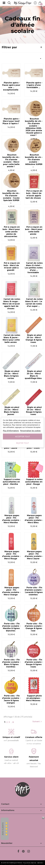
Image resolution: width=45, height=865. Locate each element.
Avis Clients (3, 828)
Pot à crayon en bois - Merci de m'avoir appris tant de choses (34, 194)
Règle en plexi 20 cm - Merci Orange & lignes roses (34, 338)
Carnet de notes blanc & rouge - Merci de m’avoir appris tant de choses (11, 304)
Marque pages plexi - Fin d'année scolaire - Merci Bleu (34, 519)
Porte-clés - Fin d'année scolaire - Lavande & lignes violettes (34, 591)
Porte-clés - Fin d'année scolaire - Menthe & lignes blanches (11, 627)
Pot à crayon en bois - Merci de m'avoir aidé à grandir (12, 266)
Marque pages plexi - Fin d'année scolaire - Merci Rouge (11, 555)
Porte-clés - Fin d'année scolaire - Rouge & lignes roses (34, 663)
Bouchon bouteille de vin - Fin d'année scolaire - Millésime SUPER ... (34, 161)
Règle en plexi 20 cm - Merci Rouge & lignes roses (34, 410)
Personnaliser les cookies (30, 430)
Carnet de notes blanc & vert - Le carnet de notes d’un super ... (34, 302)
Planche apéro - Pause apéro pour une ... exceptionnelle (11, 86)
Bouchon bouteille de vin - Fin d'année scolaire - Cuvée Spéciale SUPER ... (11, 197)
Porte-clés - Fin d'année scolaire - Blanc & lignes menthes (11, 663)
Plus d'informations (11, 430)
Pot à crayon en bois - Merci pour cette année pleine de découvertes (11, 231)
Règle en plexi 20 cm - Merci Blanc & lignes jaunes (11, 410)
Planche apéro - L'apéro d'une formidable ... (34, 85)
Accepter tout (22, 436)
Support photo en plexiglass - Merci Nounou (34, 698)
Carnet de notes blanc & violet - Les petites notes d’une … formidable (34, 267)
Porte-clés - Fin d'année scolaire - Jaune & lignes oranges (11, 699)
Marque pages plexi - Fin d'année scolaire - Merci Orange (11, 591)
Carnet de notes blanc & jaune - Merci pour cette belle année (11, 338)
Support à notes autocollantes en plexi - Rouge (34, 481)
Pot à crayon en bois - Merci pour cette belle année (33, 230)
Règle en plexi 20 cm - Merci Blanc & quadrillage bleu (33, 374)
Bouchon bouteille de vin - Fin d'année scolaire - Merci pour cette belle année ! (11, 161)
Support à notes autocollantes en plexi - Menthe (11, 481)
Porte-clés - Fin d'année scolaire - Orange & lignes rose (34, 627)
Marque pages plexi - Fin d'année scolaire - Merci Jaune (34, 555)
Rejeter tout (22, 443)
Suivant (37, 721)
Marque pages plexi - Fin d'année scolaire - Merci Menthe (11, 519)
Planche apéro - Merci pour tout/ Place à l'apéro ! (11, 121)
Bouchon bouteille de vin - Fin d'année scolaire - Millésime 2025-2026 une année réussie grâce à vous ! (34, 127)
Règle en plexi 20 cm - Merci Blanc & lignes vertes (11, 374)
